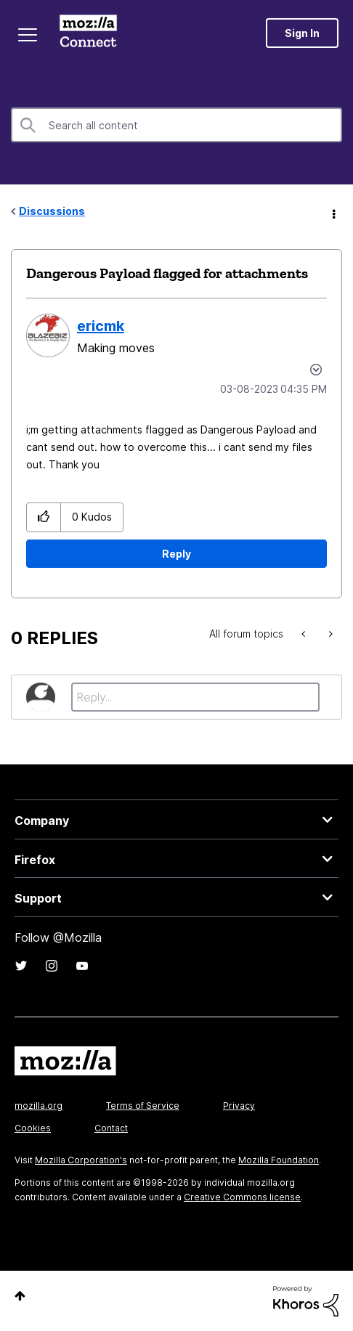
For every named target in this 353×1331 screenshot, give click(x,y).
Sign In (302, 33)
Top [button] (20, 1295)
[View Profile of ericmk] (100, 326)
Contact (111, 1128)
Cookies (33, 1128)
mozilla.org (38, 1105)
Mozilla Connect (88, 33)
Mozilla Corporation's (81, 1160)
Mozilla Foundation (278, 1160)
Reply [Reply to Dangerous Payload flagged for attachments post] (176, 554)
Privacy (239, 1105)
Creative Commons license (242, 1197)
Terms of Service (142, 1105)
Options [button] (332, 212)
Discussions (52, 211)
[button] (44, 517)
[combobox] (176, 124)
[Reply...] (195, 697)
